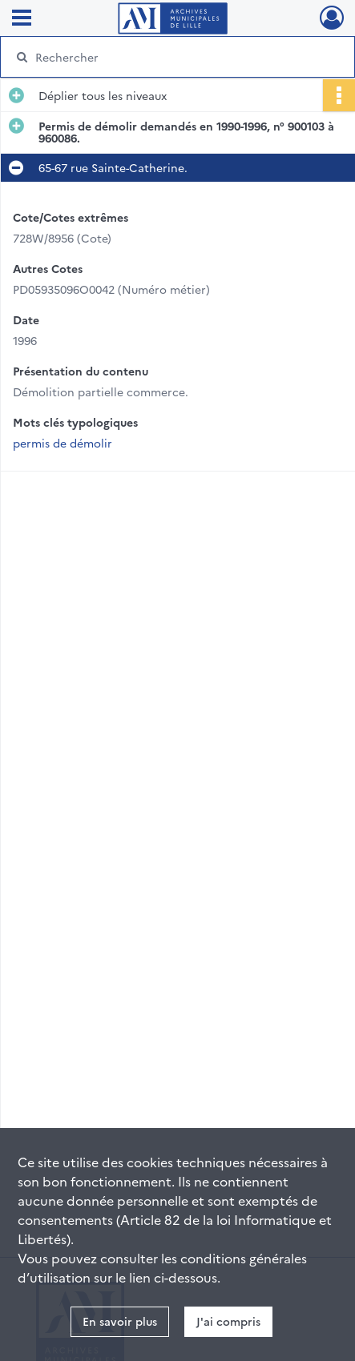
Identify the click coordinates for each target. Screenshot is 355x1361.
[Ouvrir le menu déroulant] (21, 19)
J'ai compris (228, 1321)
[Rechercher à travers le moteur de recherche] (172, 57)
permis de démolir (62, 443)
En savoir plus (120, 1321)
